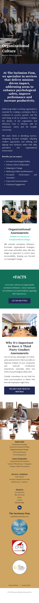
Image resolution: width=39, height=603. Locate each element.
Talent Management (19, 455)
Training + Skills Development (19, 466)
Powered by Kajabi (19, 598)
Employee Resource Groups (19, 449)
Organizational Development (19, 461)
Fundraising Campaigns (19, 444)
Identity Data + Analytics (19, 482)
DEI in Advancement (19, 452)
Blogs (19, 497)
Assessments (19, 477)
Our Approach (19, 492)
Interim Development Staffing (19, 447)
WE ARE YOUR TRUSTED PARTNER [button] (19, 390)
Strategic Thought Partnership (19, 479)
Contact (19, 500)
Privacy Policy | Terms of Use (19, 585)
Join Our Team (19, 502)
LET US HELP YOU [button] (19, 301)
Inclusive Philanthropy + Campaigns (19, 464)
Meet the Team (19, 495)
